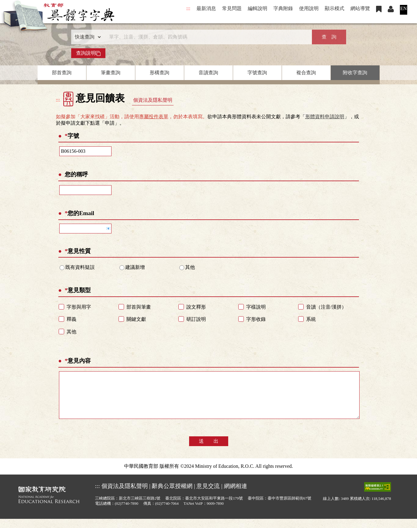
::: (188, 8)
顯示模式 (334, 8)
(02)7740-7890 (126, 513)
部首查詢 (61, 72)
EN (403, 8)
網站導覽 (360, 8)
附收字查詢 (355, 72)
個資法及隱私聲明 (152, 100)
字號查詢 (257, 72)
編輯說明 (257, 8)
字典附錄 (283, 8)
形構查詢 (159, 72)
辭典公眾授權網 (172, 495)
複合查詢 (306, 72)
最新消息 (206, 8)
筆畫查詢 (110, 72)
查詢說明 (88, 53)
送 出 (208, 450)
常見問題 (232, 8)
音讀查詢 (208, 72)
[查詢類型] (86, 37)
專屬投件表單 (153, 116)
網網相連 (235, 495)
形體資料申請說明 (324, 116)
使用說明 (309, 8)
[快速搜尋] (206, 37)
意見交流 (208, 495)
